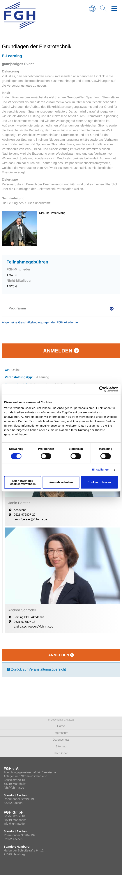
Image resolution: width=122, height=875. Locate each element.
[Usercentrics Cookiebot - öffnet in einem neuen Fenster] (102, 389)
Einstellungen (101, 469)
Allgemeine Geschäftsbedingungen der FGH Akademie (40, 322)
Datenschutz (61, 739)
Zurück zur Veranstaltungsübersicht (36, 670)
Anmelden (61, 351)
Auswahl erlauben (61, 482)
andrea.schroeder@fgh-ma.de (33, 626)
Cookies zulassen (99, 482)
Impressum (61, 733)
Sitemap (61, 746)
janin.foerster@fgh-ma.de (30, 519)
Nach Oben (61, 753)
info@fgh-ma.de (14, 823)
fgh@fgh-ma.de (14, 787)
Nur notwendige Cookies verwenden (23, 482)
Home (61, 726)
